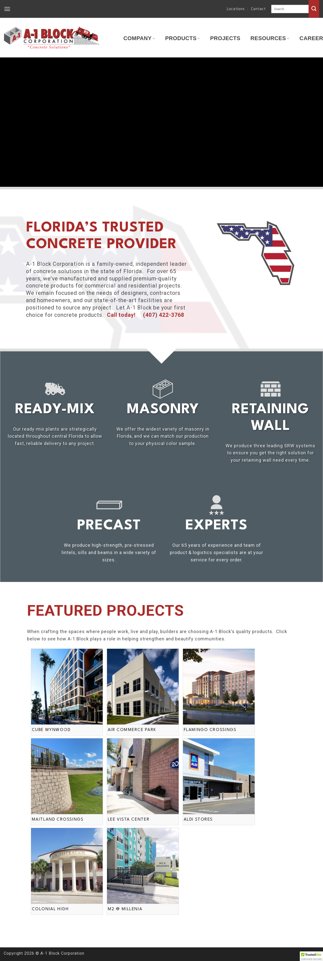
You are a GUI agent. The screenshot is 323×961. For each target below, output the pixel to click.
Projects (225, 38)
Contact (258, 9)
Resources (270, 38)
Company (139, 38)
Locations (236, 9)
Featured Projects (105, 610)
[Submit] (314, 9)
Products (182, 38)
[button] (7, 9)
